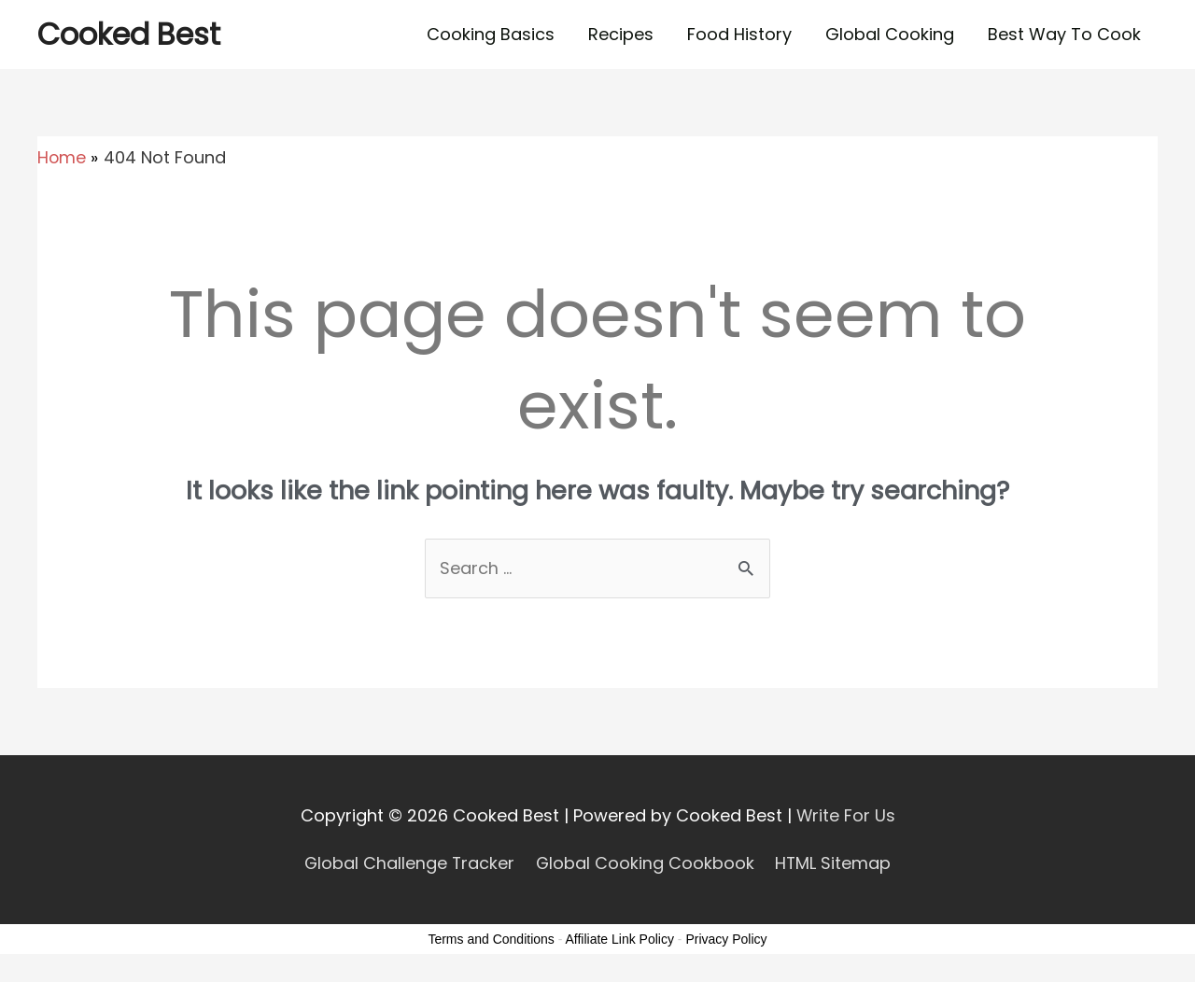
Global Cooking (889, 34)
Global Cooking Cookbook (645, 863)
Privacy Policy (725, 939)
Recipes (621, 34)
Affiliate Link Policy (620, 939)
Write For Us (845, 815)
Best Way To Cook (1064, 34)
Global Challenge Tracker (408, 863)
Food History (739, 34)
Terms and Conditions (491, 939)
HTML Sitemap (835, 863)
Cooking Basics (491, 34)
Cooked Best (129, 34)
